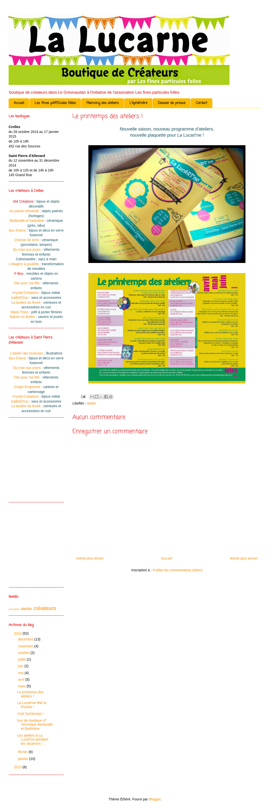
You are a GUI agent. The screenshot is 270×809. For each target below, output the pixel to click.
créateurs (44, 608)
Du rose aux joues (27, 249)
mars (22, 686)
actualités (14, 609)
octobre (24, 653)
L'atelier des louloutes (26, 353)
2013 (18, 767)
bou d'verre (17, 230)
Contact (201, 103)
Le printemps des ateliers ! (30, 694)
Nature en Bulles (22, 317)
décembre (26, 639)
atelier (91, 403)
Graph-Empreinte (27, 387)
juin (21, 666)
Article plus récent (89, 558)
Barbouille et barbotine (27, 220)
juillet (22, 659)
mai (21, 673)
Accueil (19, 103)
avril (21, 679)
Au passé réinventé (24, 211)
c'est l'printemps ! (30, 714)
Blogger (154, 799)
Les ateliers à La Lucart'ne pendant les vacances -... (32, 739)
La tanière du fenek (26, 302)
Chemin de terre (26, 240)
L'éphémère (138, 103)
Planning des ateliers (102, 103)
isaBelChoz (19, 298)
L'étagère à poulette (24, 264)
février (23, 752)
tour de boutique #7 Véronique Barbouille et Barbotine (35, 724)
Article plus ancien (244, 558)
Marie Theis (19, 312)
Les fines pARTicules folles (55, 103)
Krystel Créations (26, 293)
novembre (26, 646)
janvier (23, 759)
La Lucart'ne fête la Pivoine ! (31, 705)
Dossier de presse (171, 103)
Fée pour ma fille (27, 283)
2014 (18, 633)
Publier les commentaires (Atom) (177, 570)
